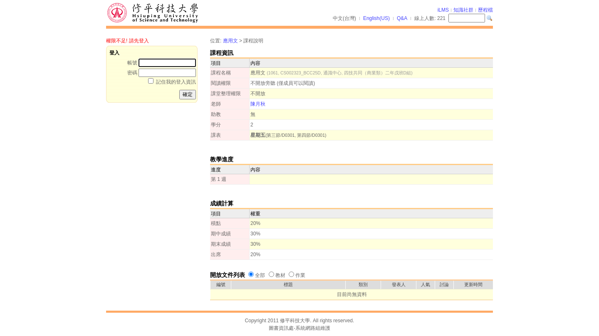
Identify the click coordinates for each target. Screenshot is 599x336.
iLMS (443, 10)
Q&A (402, 18)
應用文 (230, 41)
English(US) (376, 18)
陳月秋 (257, 104)
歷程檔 (485, 10)
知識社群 (463, 10)
